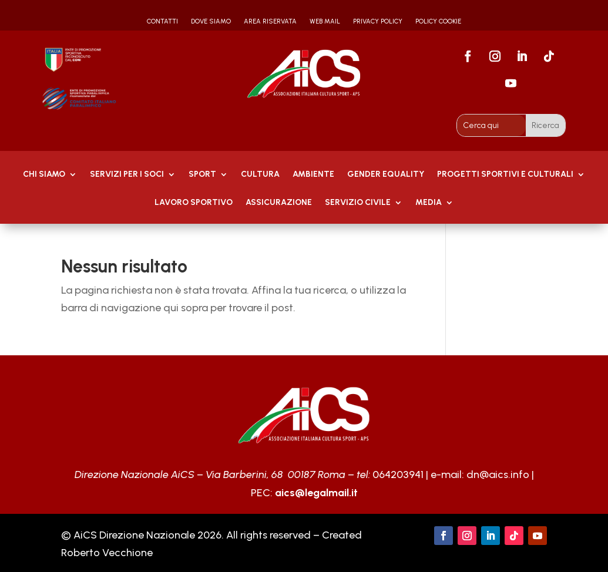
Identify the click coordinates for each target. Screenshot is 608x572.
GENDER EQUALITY (385, 174)
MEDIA (428, 202)
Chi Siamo (44, 174)
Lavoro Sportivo (193, 202)
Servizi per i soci (127, 174)
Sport (202, 174)
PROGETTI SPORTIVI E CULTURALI (505, 174)
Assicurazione (279, 202)
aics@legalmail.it (316, 492)
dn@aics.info (497, 474)
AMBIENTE (313, 174)
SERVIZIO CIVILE (358, 202)
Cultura (260, 174)
